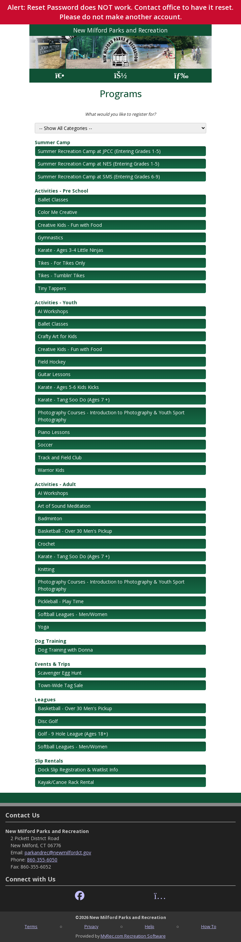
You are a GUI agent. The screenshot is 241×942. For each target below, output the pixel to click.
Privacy (91, 926)
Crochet (46, 544)
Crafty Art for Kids (57, 336)
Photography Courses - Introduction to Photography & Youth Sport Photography (111, 416)
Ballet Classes (53, 199)
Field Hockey (51, 361)
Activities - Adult (55, 484)
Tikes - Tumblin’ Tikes (61, 275)
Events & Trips (52, 664)
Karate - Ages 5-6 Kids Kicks (68, 387)
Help (149, 926)
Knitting (46, 569)
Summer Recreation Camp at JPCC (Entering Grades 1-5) (99, 151)
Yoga (43, 626)
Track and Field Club (60, 457)
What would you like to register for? (120, 114)
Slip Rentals (49, 761)
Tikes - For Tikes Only (61, 263)
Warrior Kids (51, 470)
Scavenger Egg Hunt (60, 673)
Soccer (45, 444)
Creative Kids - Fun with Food (70, 225)
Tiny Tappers (52, 288)
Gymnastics (50, 237)
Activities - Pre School (61, 191)
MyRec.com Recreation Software (133, 936)
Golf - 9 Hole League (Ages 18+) (73, 733)
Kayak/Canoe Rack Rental (66, 782)
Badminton (50, 518)
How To (208, 926)
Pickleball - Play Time (61, 601)
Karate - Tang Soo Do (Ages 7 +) (74, 399)
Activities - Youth (56, 302)
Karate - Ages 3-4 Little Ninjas (70, 250)
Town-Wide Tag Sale (60, 685)
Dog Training (50, 641)
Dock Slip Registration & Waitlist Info (78, 769)
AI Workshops (53, 311)
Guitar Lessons (54, 374)
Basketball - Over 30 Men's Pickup (75, 531)
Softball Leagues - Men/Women (72, 614)
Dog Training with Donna (65, 650)
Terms (31, 926)
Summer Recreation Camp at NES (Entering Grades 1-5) (98, 163)
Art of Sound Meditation (64, 506)
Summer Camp (52, 142)
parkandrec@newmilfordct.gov (58, 852)
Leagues (45, 699)
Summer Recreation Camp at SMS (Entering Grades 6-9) (99, 176)
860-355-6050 (42, 859)
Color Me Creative (57, 212)
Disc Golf (48, 721)
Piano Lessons (54, 432)
